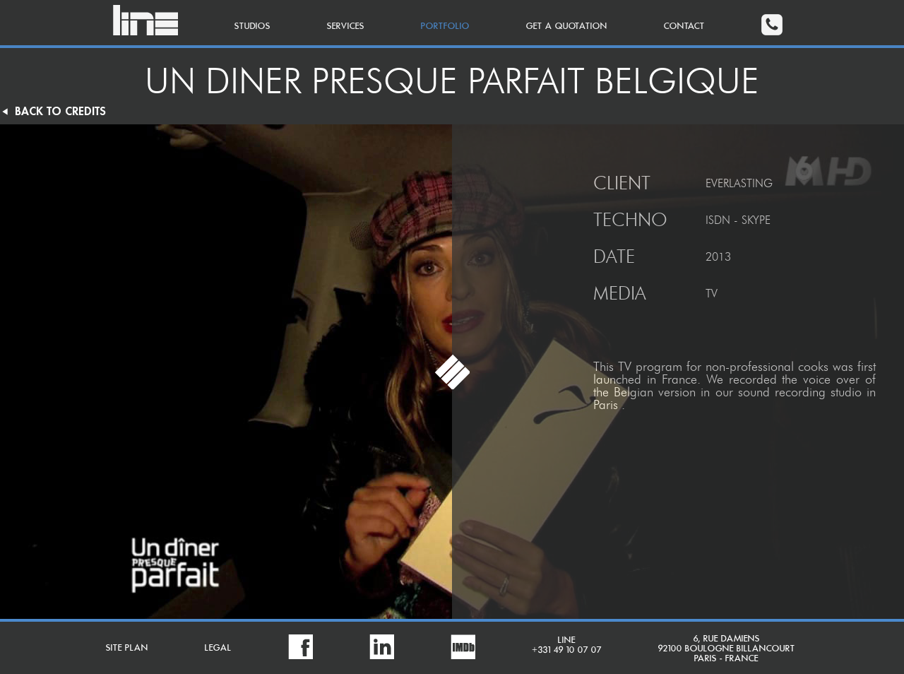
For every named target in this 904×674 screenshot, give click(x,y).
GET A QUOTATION (566, 26)
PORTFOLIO (445, 26)
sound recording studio (800, 392)
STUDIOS (252, 26)
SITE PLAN (127, 648)
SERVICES (345, 26)
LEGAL (218, 648)
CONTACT (684, 26)
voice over (831, 379)
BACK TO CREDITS (53, 111)
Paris (605, 405)
